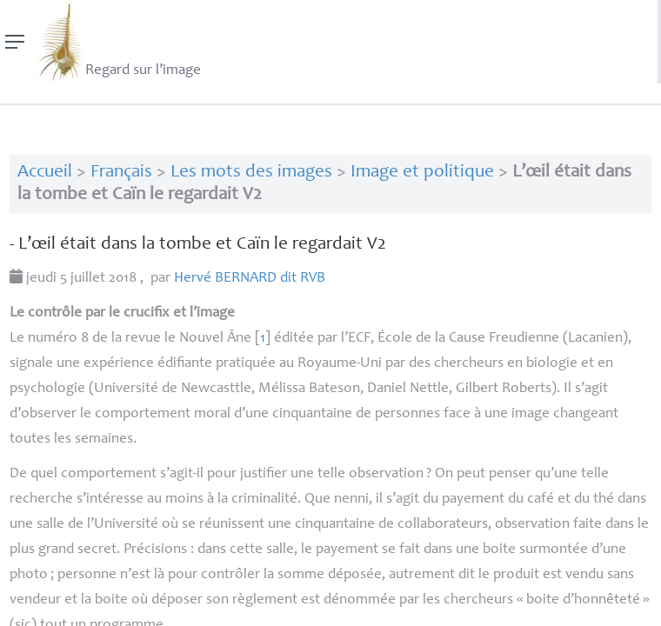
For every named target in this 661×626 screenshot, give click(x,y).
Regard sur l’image (118, 41)
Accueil (44, 172)
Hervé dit (249, 278)
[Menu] (15, 42)
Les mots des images (251, 172)
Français (121, 172)
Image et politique (422, 172)
